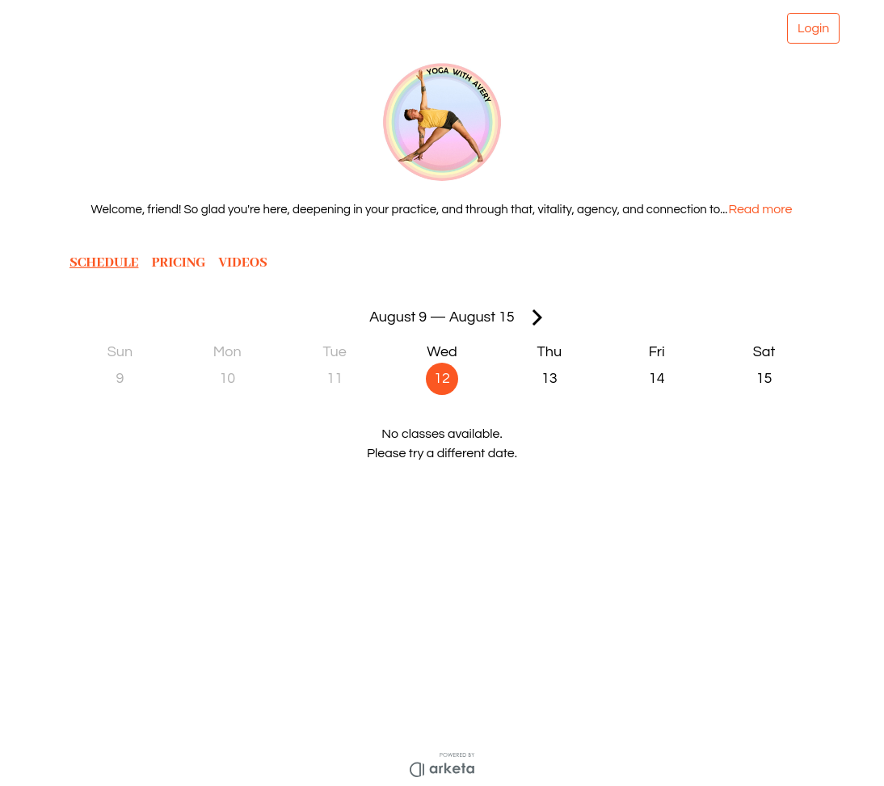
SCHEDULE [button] (104, 262)
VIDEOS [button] (247, 262)
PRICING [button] (181, 262)
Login (813, 28)
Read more (765, 209)
